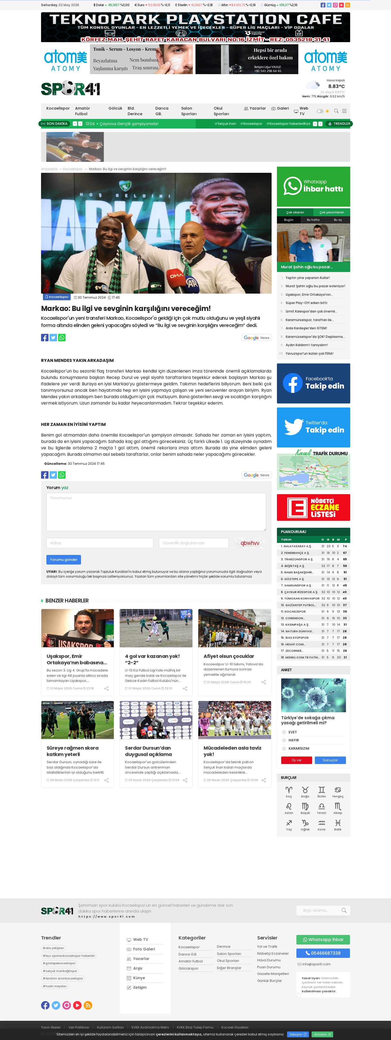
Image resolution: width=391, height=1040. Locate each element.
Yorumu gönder (63, 559)
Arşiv (134, 968)
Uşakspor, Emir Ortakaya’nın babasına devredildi (75, 659)
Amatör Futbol (82, 111)
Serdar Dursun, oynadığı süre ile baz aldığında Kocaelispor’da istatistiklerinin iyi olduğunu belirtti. (75, 767)
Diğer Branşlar (229, 967)
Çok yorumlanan (332, 212)
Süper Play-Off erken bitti (306, 303)
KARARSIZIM (298, 748)
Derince (224, 946)
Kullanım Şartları (110, 1027)
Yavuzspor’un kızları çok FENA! (309, 353)
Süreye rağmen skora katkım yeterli (73, 751)
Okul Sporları (221, 111)
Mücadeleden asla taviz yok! (232, 751)
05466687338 (323, 953)
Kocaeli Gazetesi (234, 1027)
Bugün (288, 220)
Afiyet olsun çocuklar (229, 656)
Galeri (280, 108)
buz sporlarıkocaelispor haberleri (69, 956)
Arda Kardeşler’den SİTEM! (306, 328)
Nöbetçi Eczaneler (273, 953)
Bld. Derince (135, 111)
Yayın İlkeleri (51, 1027)
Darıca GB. (161, 111)
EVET (292, 732)
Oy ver (296, 760)
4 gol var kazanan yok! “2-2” (152, 659)
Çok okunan (295, 212)
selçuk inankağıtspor (60, 971)
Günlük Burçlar (269, 980)
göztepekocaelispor (59, 963)
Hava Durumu (269, 960)
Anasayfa (49, 169)
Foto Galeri (141, 949)
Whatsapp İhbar (323, 940)
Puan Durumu (268, 967)
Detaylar (298, 1034)
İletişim (137, 987)
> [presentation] (80, 123)
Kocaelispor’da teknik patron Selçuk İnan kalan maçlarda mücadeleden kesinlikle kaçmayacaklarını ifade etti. (229, 769)
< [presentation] (75, 123)
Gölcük (115, 108)
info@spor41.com (317, 964)
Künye (136, 978)
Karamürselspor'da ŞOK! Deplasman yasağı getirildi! (315, 337)
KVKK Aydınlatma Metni (150, 1027)
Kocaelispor (58, 108)
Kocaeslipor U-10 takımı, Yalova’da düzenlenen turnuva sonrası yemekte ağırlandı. (233, 669)
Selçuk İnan (225, 123)
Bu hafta (313, 220)
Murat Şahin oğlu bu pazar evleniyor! (305, 267)
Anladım (322, 1034)
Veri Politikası (78, 1027)
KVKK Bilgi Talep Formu (195, 1027)
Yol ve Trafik (267, 946)
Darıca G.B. (188, 954)
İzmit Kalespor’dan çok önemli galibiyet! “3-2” (310, 312)
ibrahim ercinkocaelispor (63, 978)
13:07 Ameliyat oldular (108, 123)
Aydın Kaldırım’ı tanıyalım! (307, 345)
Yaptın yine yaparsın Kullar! (308, 277)
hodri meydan (55, 986)
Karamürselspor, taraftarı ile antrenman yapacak (309, 321)
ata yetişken (53, 948)
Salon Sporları (189, 111)
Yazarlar (255, 108)
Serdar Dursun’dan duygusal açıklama (148, 751)
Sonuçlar (330, 760)
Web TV (301, 111)
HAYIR (293, 740)
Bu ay (338, 220)
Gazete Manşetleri (273, 973)
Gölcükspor (189, 968)
